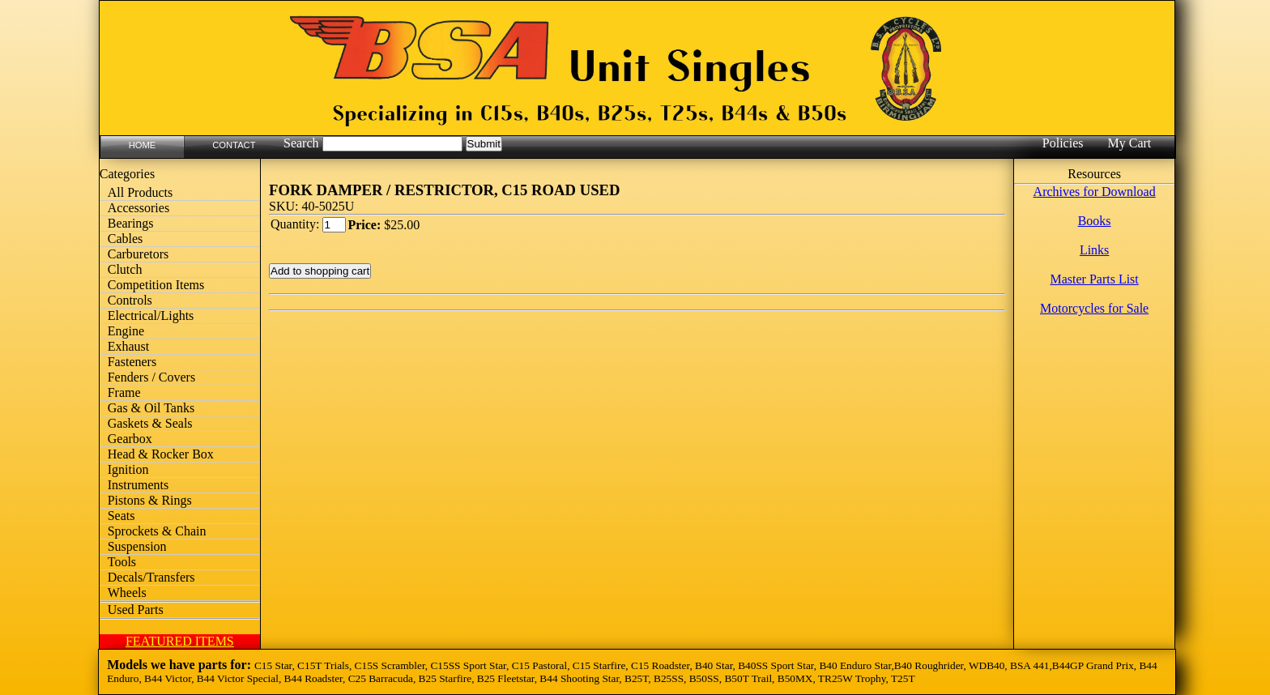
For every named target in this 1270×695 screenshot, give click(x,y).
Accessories (138, 208)
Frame (124, 392)
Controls (130, 300)
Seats (121, 515)
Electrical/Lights (151, 315)
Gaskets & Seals (150, 423)
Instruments (138, 485)
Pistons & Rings (150, 500)
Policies (1063, 143)
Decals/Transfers (151, 577)
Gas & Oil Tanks (151, 408)
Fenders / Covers (151, 377)
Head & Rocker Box (161, 454)
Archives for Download (1094, 191)
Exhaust (129, 346)
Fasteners (132, 362)
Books (1094, 221)
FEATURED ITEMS (180, 641)
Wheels (127, 592)
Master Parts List (1094, 279)
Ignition (128, 469)
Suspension (137, 546)
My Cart (1129, 143)
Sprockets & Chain (157, 531)
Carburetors (138, 254)
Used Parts (136, 609)
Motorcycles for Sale (1094, 308)
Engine (126, 331)
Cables (125, 238)
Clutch (125, 269)
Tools (122, 562)
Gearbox (130, 439)
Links (1094, 250)
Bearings (131, 223)
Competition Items (156, 285)
